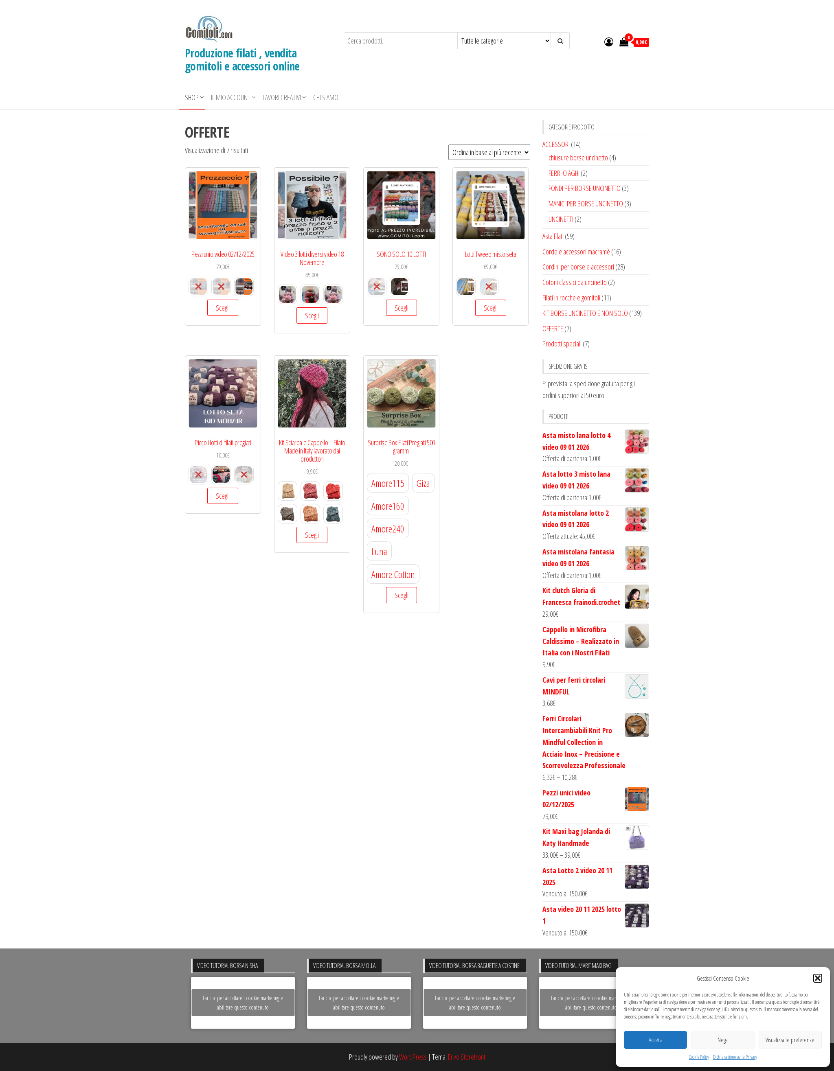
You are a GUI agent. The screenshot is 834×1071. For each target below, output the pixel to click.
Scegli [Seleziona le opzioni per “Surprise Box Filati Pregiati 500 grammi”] (401, 595)
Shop (192, 97)
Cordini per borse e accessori (578, 267)
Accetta (656, 1040)
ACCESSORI (556, 144)
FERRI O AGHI (564, 173)
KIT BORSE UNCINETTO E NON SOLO (585, 313)
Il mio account (230, 97)
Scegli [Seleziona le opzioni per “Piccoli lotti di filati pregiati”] (223, 496)
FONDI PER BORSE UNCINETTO (585, 188)
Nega (723, 1040)
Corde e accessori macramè (576, 251)
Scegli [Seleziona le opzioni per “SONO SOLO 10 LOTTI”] (401, 308)
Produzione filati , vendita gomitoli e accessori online (242, 59)
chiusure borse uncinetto (578, 157)
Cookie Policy (699, 1056)
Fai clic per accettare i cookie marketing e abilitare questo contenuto (243, 1002)
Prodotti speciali (562, 343)
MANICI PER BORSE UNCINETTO (586, 203)
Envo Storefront (466, 1057)
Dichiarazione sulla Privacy (735, 1056)
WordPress (413, 1057)
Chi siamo (325, 97)
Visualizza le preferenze (790, 1040)
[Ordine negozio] (489, 152)
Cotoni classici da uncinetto (574, 282)
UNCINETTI (561, 219)
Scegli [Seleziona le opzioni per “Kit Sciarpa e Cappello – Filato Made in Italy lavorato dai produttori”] (312, 535)
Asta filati (553, 236)
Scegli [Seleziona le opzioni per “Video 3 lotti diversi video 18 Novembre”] (312, 315)
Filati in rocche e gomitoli (571, 297)
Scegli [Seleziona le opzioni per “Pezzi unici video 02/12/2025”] (223, 308)
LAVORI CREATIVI (282, 97)
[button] (818, 978)
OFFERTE (552, 328)
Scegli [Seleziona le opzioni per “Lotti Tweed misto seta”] (491, 308)
